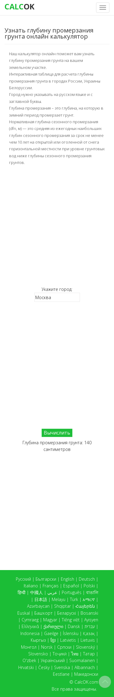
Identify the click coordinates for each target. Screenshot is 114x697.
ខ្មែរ (53, 640)
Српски (64, 647)
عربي (52, 592)
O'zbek (29, 660)
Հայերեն (85, 606)
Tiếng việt (71, 620)
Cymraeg (30, 620)
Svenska (62, 667)
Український (53, 660)
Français (51, 586)
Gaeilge (51, 633)
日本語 (40, 599)
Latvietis (68, 640)
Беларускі (66, 613)
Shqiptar (62, 606)
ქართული (53, 626)
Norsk (47, 647)
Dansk (74, 626)
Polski (89, 586)
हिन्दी (22, 592)
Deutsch (87, 579)
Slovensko (38, 654)
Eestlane (61, 674)
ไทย (74, 654)
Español (71, 586)
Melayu (58, 599)
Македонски (86, 674)
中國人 (36, 592)
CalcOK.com (86, 682)
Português (71, 592)
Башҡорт (43, 613)
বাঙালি (92, 592)
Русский (23, 579)
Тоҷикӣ (60, 654)
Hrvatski (26, 667)
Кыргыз (38, 640)
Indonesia (30, 633)
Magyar (50, 620)
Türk (74, 599)
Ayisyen (91, 620)
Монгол (28, 647)
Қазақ (89, 633)
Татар (89, 654)
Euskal (23, 613)
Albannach (84, 667)
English (67, 579)
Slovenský (85, 647)
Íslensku (70, 633)
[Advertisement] (57, 226)
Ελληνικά (30, 626)
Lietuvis (88, 640)
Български (46, 579)
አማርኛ (89, 599)
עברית (90, 626)
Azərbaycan (38, 606)
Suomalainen (82, 660)
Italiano (31, 586)
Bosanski (89, 613)
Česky (44, 667)
